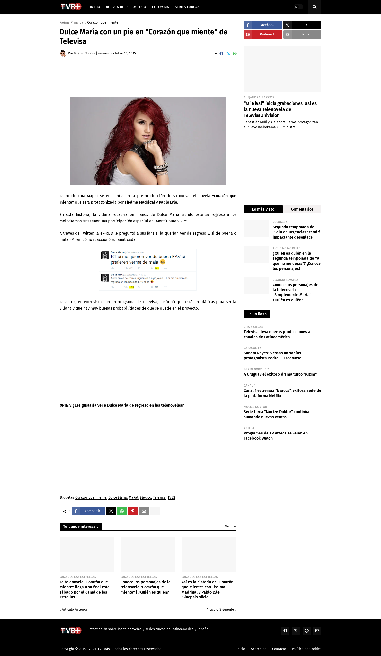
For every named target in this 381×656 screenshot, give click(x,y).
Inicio (241, 649)
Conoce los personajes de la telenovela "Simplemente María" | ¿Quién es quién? (295, 292)
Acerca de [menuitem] (115, 7)
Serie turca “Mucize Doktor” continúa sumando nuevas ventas (276, 414)
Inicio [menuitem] (95, 7)
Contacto (279, 649)
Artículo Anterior (74, 609)
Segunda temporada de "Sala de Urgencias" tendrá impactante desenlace (297, 232)
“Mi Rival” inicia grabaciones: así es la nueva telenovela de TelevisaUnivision (280, 109)
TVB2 (171, 498)
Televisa (159, 498)
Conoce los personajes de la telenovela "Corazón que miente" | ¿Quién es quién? (146, 587)
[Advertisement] (148, 79)
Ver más (230, 526)
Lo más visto (263, 209)
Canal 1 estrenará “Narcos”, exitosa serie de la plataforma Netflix (282, 393)
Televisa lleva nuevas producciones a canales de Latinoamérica (277, 334)
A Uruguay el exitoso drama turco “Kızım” (280, 374)
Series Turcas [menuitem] (187, 7)
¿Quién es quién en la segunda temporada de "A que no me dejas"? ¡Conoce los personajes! (297, 261)
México (145, 498)
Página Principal (72, 22)
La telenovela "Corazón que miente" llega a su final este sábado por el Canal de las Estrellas (85, 589)
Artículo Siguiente (220, 609)
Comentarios (302, 209)
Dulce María (117, 498)
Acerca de (258, 649)
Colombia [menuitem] (160, 7)
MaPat (133, 498)
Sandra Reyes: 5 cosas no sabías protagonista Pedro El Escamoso (272, 355)
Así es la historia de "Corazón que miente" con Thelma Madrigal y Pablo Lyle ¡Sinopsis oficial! (207, 589)
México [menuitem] (139, 7)
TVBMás (104, 649)
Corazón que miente (102, 22)
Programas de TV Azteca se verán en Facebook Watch (276, 436)
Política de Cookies (306, 649)
